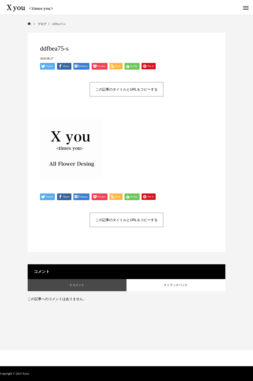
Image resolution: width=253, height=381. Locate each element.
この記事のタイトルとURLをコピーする (126, 89)
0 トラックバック (176, 285)
